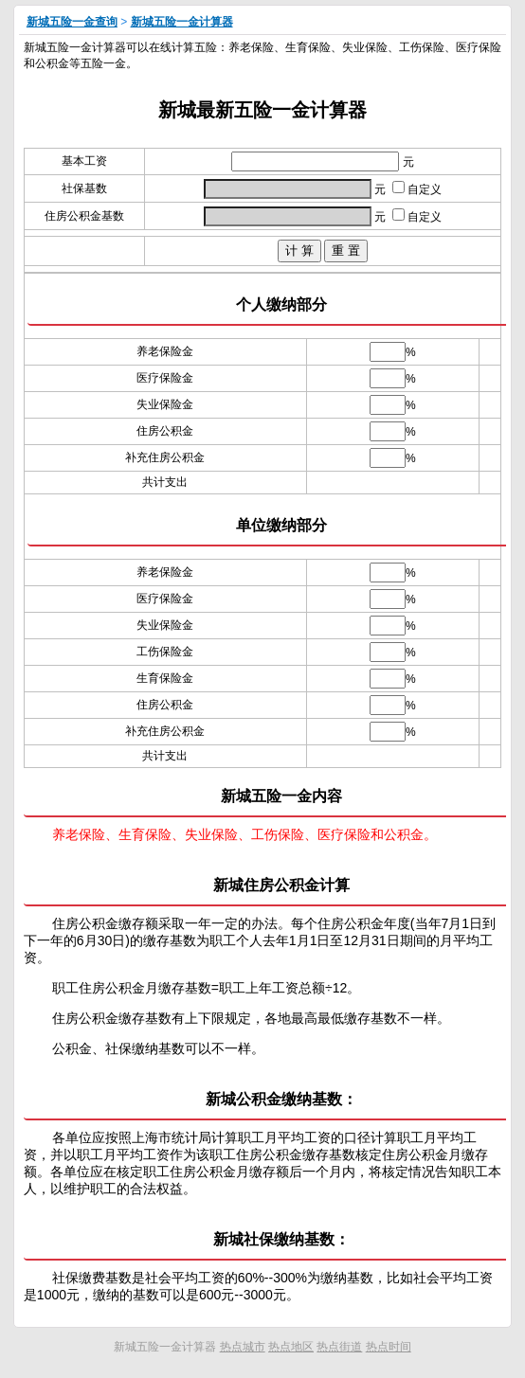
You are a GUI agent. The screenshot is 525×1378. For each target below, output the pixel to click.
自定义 (417, 189)
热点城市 (242, 1346)
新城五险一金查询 (72, 21)
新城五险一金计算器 (182, 21)
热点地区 (291, 1346)
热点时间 (388, 1346)
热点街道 (339, 1346)
